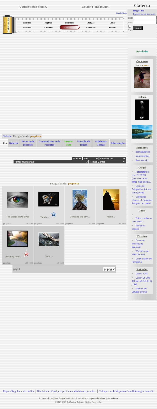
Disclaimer (43, 391)
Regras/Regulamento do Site (19, 391)
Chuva (145, 65)
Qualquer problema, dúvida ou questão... (73, 391)
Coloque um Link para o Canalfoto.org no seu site (126, 391)
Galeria (7, 136)
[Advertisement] (49, 84)
